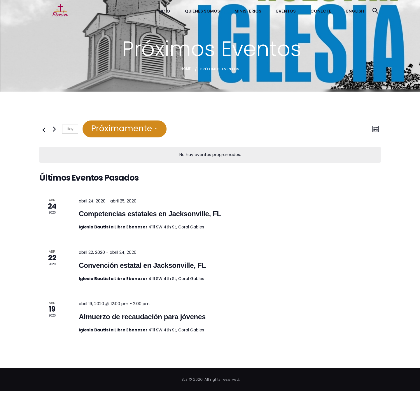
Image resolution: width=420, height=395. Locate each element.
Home (185, 72)
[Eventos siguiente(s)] (54, 133)
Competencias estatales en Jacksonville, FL (150, 218)
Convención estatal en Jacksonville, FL (142, 269)
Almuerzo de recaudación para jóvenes (142, 320)
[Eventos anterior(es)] (42, 133)
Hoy (70, 132)
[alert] (210, 159)
